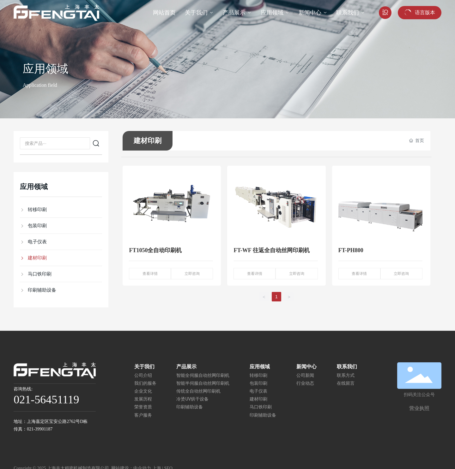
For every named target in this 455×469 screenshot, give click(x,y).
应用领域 (45, 68)
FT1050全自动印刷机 (155, 250)
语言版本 (425, 12)
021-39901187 (39, 429)
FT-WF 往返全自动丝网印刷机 (271, 250)
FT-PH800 (350, 250)
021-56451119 (46, 399)
